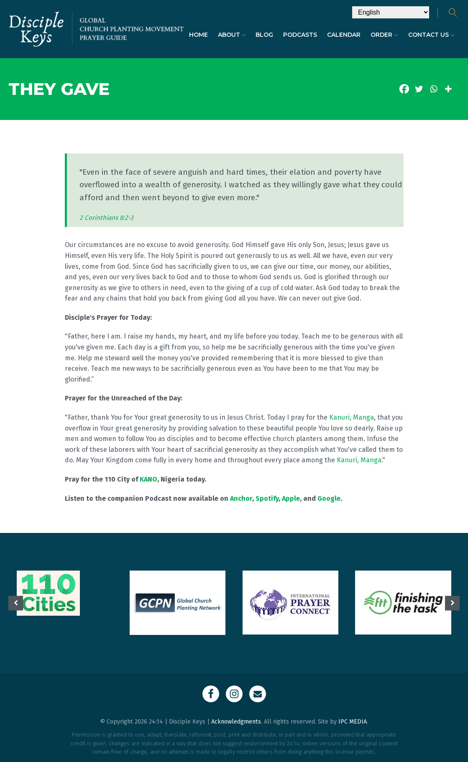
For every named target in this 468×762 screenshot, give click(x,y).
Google (328, 498)
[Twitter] (418, 88)
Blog (264, 34)
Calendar (344, 34)
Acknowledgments (236, 721)
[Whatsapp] (433, 88)
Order (384, 34)
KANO (148, 479)
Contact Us (431, 34)
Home (198, 34)
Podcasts (300, 34)
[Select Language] (390, 12)
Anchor (241, 498)
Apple (291, 498)
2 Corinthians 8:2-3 (106, 218)
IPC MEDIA (352, 721)
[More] (448, 88)
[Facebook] (404, 88)
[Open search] (453, 12)
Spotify (267, 498)
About (232, 34)
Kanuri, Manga (351, 417)
